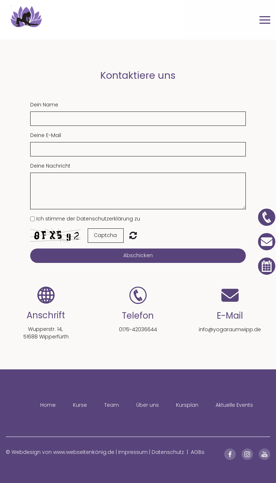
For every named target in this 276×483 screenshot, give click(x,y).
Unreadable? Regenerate (133, 235)
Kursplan (187, 405)
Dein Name (44, 104)
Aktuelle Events (234, 405)
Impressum (133, 452)
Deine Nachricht (50, 165)
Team (111, 405)
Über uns (147, 405)
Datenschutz (168, 452)
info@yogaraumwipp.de (230, 329)
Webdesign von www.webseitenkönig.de (63, 452)
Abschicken (138, 255)
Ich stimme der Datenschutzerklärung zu (88, 218)
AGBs (197, 452)
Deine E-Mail (45, 135)
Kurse (80, 405)
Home (48, 405)
